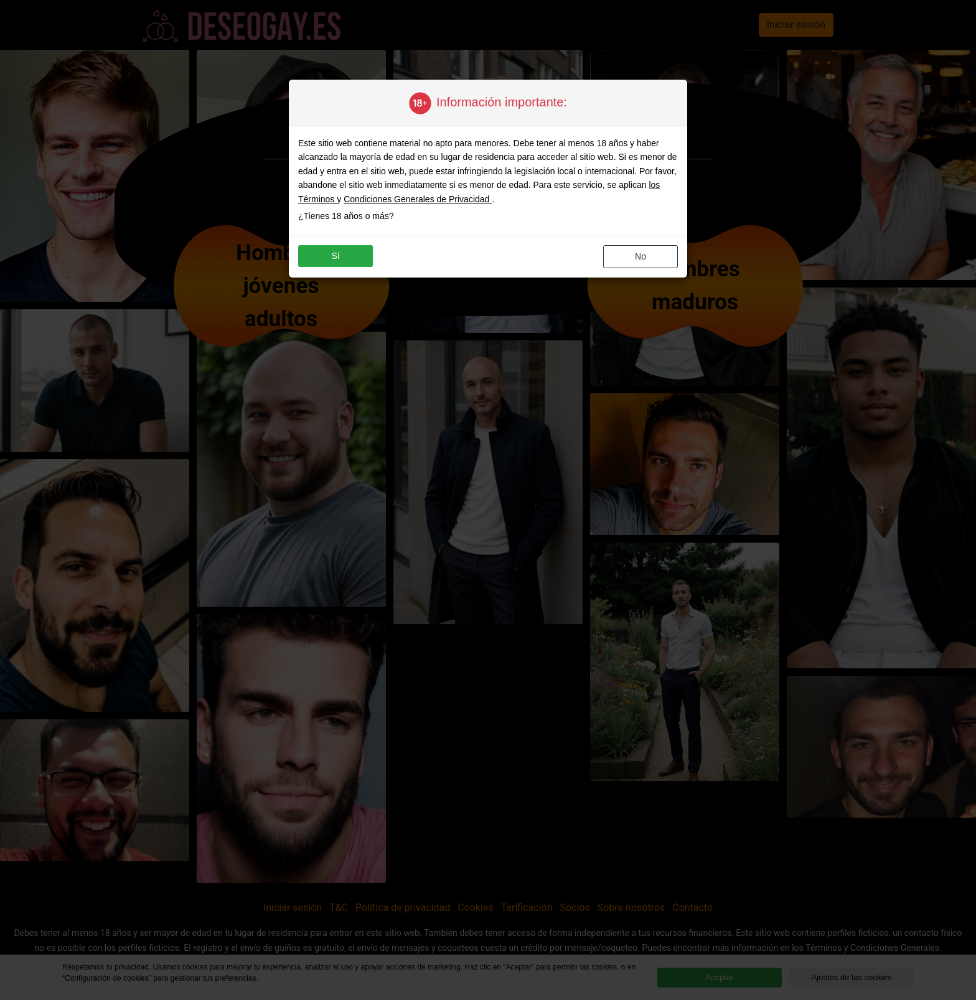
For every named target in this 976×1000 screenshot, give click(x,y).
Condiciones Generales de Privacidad (418, 199)
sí (335, 256)
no (640, 256)
